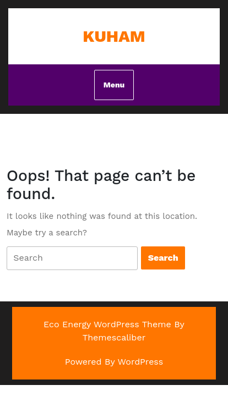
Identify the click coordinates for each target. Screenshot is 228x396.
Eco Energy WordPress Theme (107, 324)
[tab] (72, 258)
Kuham (114, 36)
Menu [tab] (114, 84)
